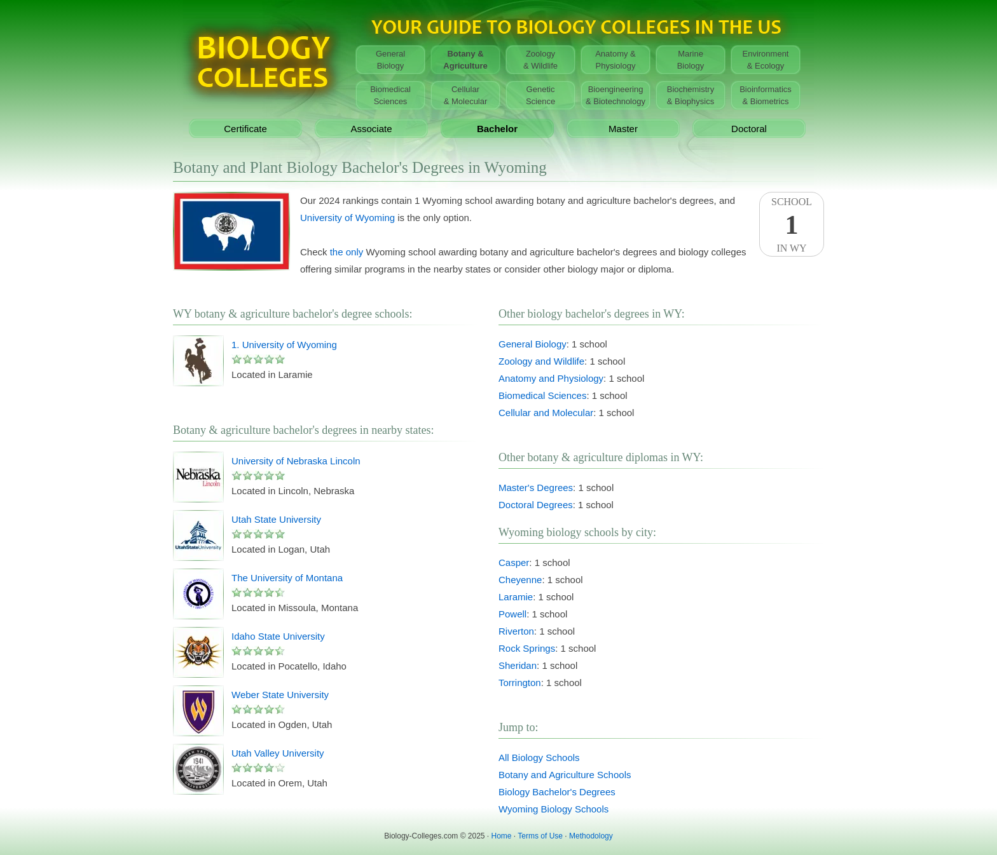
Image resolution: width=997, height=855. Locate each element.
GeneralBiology (390, 60)
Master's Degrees (535, 487)
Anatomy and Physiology (550, 378)
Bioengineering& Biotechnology (615, 95)
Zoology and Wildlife (541, 361)
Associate (371, 128)
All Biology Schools (539, 757)
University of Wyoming (347, 217)
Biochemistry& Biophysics (690, 95)
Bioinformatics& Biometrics (765, 95)
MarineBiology (691, 60)
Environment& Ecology (766, 60)
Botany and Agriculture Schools (564, 774)
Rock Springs (526, 648)
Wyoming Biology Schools (553, 809)
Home (502, 835)
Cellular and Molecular (545, 412)
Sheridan (517, 665)
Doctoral (749, 128)
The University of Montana (287, 577)
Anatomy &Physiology (615, 60)
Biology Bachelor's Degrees (556, 791)
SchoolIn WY (791, 224)
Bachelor (497, 128)
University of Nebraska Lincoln (296, 460)
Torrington (519, 682)
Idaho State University (278, 636)
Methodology (591, 835)
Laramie (515, 596)
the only (347, 251)
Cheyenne (520, 579)
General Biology (532, 344)
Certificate (245, 128)
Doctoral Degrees (535, 504)
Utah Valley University (277, 753)
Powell (512, 614)
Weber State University (280, 694)
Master (623, 128)
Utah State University (276, 519)
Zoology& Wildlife (540, 60)
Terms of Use (540, 835)
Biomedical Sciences (542, 395)
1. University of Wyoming (284, 344)
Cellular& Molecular (466, 95)
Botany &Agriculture (465, 60)
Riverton (516, 631)
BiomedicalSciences (390, 95)
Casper (513, 562)
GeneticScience (540, 95)
